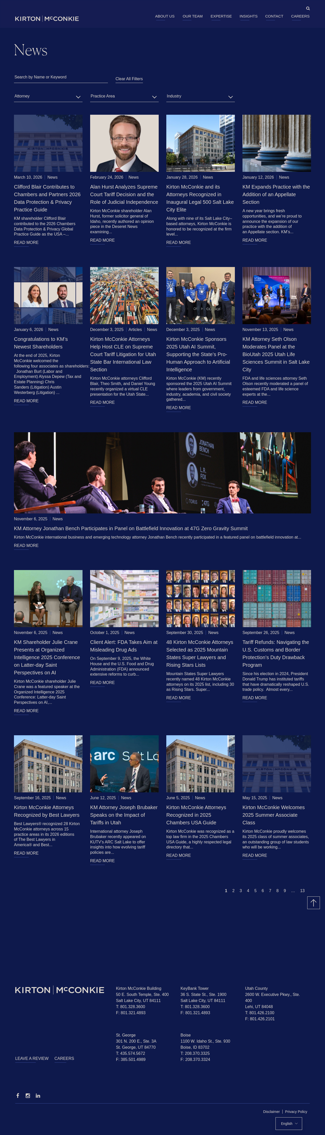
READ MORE (26, 242)
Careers (300, 16)
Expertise (221, 16)
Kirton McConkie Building (138, 988)
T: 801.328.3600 (130, 1007)
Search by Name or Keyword (40, 77)
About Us (164, 16)
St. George (126, 1035)
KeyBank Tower (195, 988)
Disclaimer (271, 1112)
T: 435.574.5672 (130, 1053)
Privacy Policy (296, 1112)
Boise (186, 1035)
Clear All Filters (129, 79)
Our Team (193, 16)
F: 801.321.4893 (131, 1013)
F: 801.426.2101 (260, 1019)
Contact (274, 16)
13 (302, 891)
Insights (249, 16)
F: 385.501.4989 (131, 1059)
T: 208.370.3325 (195, 1053)
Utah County (256, 988)
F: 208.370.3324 (195, 1059)
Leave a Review (31, 1058)
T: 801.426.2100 (259, 1013)
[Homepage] (61, 990)
